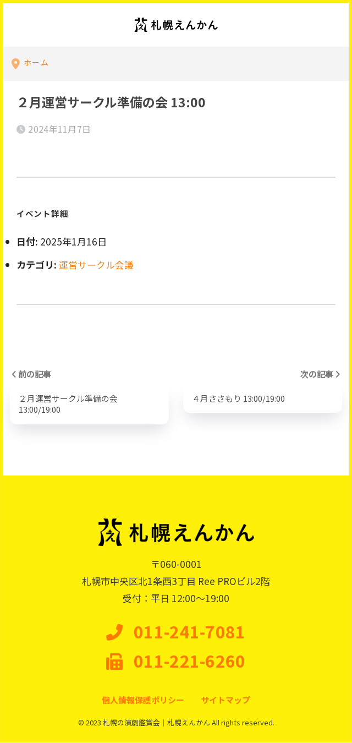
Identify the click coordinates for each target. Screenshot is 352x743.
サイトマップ (225, 700)
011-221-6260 (175, 661)
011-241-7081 (175, 632)
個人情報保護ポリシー (143, 700)
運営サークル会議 (96, 264)
